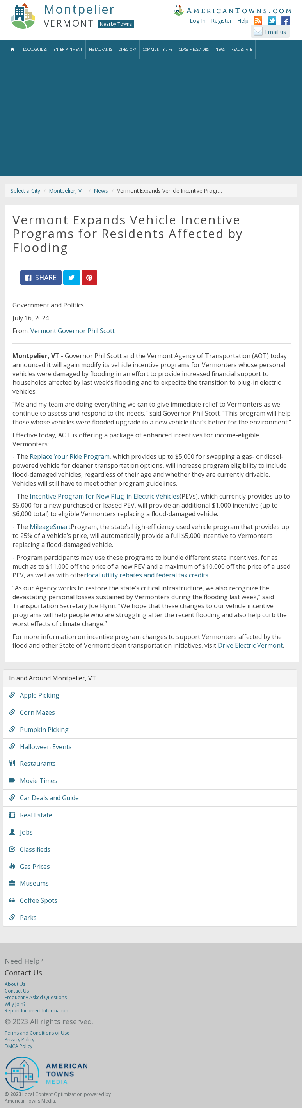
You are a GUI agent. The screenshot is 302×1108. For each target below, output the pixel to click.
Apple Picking (34, 695)
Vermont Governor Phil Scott (72, 331)
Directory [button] (127, 49)
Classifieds (29, 849)
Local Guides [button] (35, 49)
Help (243, 20)
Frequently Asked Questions (36, 997)
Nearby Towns (116, 24)
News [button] (220, 49)
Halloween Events (40, 746)
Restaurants (32, 763)
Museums (29, 883)
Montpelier (79, 9)
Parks (23, 917)
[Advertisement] (151, 117)
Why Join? (15, 1004)
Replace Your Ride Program (70, 456)
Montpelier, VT (67, 190)
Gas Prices (29, 866)
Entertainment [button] (67, 49)
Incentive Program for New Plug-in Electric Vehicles (104, 496)
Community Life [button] (157, 49)
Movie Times (33, 780)
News (101, 190)
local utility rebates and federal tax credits (147, 575)
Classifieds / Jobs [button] (194, 49)
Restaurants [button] (100, 49)
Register (221, 20)
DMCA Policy (18, 1046)
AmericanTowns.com (232, 10)
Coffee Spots (33, 900)
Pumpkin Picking (39, 729)
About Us (15, 984)
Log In (198, 20)
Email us (275, 32)
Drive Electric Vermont (250, 645)
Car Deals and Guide (44, 798)
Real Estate (30, 815)
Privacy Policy (19, 1039)
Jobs (21, 832)
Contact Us (23, 972)
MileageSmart (50, 526)
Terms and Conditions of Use (37, 1033)
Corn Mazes (32, 712)
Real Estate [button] (241, 49)
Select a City (25, 190)
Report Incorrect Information (36, 1010)
